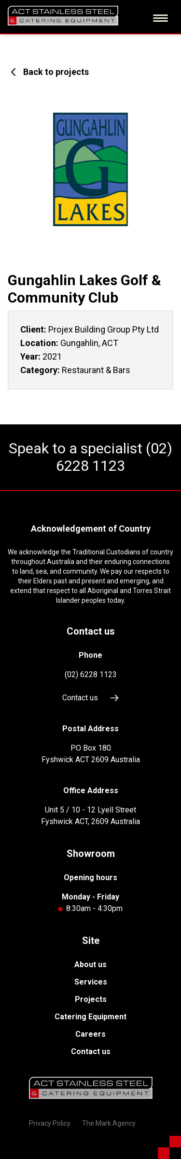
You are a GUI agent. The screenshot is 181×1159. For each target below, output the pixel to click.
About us (90, 964)
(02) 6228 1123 (114, 457)
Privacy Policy (49, 1123)
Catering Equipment (90, 1016)
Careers (90, 1034)
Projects (91, 999)
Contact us (90, 698)
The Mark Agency (109, 1123)
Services (90, 981)
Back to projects (48, 72)
